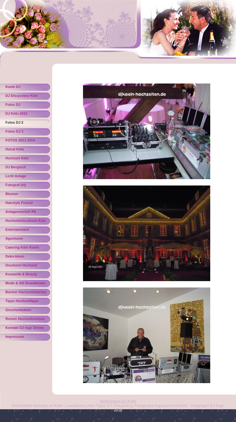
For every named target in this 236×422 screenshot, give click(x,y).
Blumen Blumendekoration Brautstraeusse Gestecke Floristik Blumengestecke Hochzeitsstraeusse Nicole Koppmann (26, 195)
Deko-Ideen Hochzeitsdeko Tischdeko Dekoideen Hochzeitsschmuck (23, 257)
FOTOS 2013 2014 (20, 140)
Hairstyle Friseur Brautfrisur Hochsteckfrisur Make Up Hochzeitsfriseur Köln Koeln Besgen (26, 204)
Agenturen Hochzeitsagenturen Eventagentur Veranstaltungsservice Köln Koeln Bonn (24, 239)
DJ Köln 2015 (16, 113)
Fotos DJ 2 (14, 122)
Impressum (14, 336)
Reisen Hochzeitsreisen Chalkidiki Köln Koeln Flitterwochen (25, 320)
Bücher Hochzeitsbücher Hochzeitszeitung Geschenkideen (26, 293)
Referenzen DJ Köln (118, 401)
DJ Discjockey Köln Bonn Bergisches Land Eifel (24, 97)
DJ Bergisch (15, 167)
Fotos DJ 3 (14, 131)
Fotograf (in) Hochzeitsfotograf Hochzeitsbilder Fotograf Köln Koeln (26, 186)
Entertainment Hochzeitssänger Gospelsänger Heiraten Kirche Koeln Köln (24, 231)
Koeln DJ (13, 87)
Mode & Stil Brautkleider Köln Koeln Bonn (25, 284)
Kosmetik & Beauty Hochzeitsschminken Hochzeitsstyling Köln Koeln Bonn (23, 275)
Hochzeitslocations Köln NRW (25, 222)
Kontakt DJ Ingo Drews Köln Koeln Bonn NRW (24, 329)
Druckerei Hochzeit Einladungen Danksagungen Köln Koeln (22, 266)
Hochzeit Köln (17, 158)
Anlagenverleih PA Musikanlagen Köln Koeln (21, 213)
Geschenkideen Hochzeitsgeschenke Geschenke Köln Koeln (24, 311)
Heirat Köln (14, 149)
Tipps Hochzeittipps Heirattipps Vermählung (25, 302)
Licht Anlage (15, 176)
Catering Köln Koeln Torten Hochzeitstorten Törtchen (24, 248)
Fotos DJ (12, 104)
